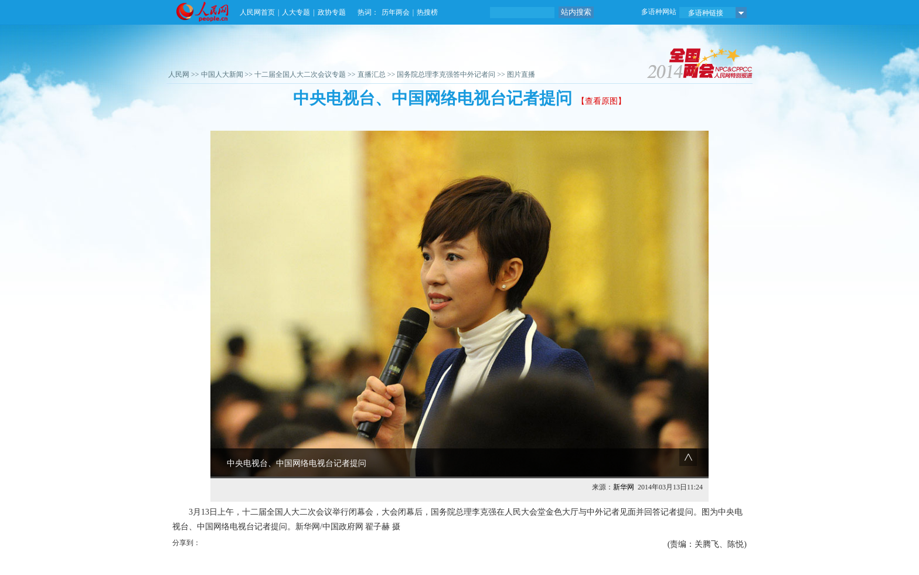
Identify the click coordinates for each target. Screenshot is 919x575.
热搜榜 (427, 12)
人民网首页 (257, 12)
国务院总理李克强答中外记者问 (446, 74)
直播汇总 (372, 74)
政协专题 (332, 12)
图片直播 (521, 74)
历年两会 (396, 12)
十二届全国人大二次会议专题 (300, 74)
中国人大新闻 (222, 74)
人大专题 (296, 12)
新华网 (623, 487)
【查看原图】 (601, 101)
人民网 (178, 74)
